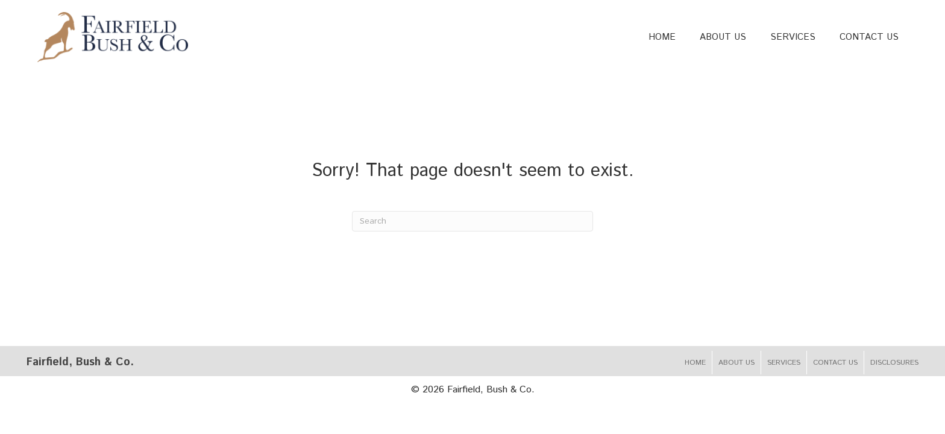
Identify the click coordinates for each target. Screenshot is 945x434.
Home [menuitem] (695, 362)
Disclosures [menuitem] (894, 362)
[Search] (472, 221)
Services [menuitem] (783, 362)
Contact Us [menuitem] (835, 362)
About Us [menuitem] (736, 362)
